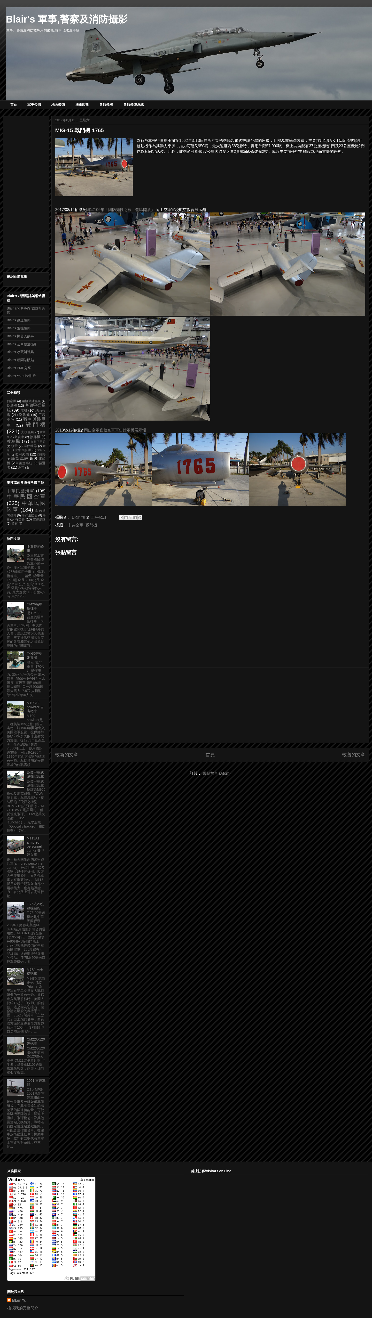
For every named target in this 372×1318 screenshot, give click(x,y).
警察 (14, 523)
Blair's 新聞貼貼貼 (20, 360)
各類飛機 (106, 104)
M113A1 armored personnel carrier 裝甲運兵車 (35, 846)
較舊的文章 (353, 754)
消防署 (20, 519)
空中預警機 (23, 450)
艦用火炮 (22, 454)
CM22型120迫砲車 (36, 1041)
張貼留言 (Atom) (216, 773)
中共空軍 (75, 525)
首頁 (13, 104)
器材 (24, 410)
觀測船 (41, 454)
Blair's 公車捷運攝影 (22, 344)
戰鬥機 (91, 525)
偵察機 (11, 401)
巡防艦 (24, 415)
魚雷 (21, 467)
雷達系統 (25, 463)
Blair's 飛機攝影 (19, 328)
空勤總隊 (39, 519)
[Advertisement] (210, 705)
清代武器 (30, 446)
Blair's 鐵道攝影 (19, 320)
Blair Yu (19, 1300)
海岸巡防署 (29, 515)
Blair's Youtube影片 (21, 376)
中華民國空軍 (26, 497)
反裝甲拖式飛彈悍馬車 (35, 775)
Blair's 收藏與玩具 (20, 352)
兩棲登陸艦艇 (31, 401)
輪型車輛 (20, 458)
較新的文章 (66, 754)
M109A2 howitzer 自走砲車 (35, 707)
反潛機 (12, 405)
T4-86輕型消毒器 (35, 655)
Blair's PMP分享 (19, 368)
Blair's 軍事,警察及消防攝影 (67, 19)
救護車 (19, 437)
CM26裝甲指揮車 (35, 606)
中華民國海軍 (20, 491)
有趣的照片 (38, 441)
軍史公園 (34, 104)
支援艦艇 (27, 432)
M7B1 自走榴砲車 (35, 972)
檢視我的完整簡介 (22, 1308)
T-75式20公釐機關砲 (35, 906)
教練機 (13, 441)
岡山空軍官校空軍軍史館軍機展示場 (115, 430)
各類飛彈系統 (133, 104)
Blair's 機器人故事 (20, 336)
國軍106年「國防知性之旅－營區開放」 (120, 210)
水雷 (14, 446)
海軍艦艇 (82, 104)
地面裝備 (58, 104)
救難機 (35, 437)
